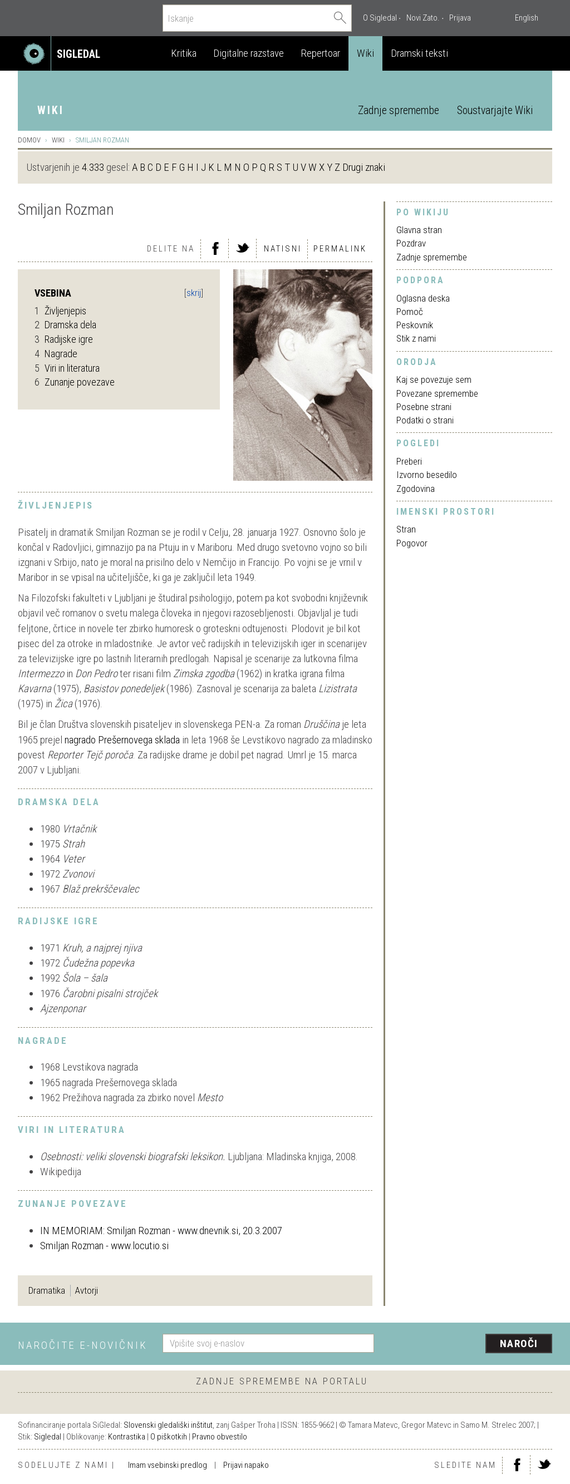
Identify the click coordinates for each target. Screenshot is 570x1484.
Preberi (409, 461)
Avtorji (86, 1290)
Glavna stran (419, 229)
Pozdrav (411, 243)
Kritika (183, 53)
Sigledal (47, 1437)
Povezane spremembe (437, 393)
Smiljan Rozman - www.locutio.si (104, 1245)
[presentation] (469, 1344)
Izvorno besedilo (426, 474)
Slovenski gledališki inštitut (168, 1425)
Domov (29, 140)
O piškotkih (168, 1437)
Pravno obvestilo (219, 1437)
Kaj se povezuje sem (433, 379)
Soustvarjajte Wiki (495, 110)
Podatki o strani (425, 420)
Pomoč (409, 311)
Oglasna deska (423, 298)
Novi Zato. (423, 18)
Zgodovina (415, 488)
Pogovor (412, 543)
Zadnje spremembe (398, 110)
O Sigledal (380, 18)
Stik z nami (416, 338)
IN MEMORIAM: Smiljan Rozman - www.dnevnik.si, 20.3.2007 (161, 1230)
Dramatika (46, 1290)
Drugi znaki (363, 167)
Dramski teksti (419, 53)
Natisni (283, 249)
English (526, 18)
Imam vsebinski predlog (167, 1465)
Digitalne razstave (248, 53)
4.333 (93, 167)
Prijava (460, 18)
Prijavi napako (246, 1465)
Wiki (365, 53)
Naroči (519, 1343)
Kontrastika (126, 1437)
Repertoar (320, 53)
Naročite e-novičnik (83, 1345)
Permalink (340, 249)
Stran (406, 529)
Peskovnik (414, 325)
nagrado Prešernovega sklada (122, 739)
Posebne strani (423, 406)
